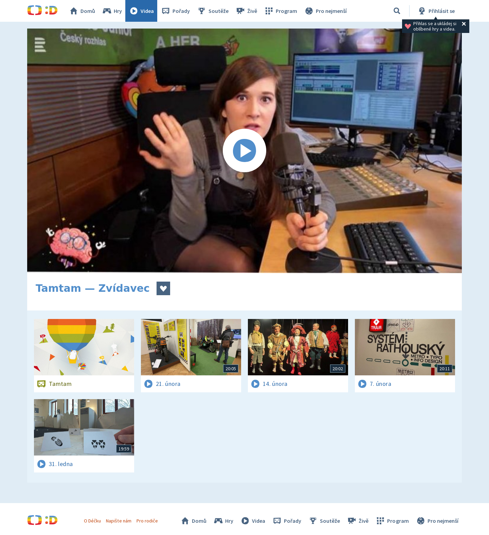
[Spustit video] (244, 151)
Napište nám (118, 521)
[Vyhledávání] (397, 11)
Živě (246, 11)
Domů (82, 11)
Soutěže (213, 11)
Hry (112, 11)
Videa (141, 11)
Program (280, 11)
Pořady (175, 11)
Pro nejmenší (325, 11)
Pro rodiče (147, 521)
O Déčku (92, 521)
